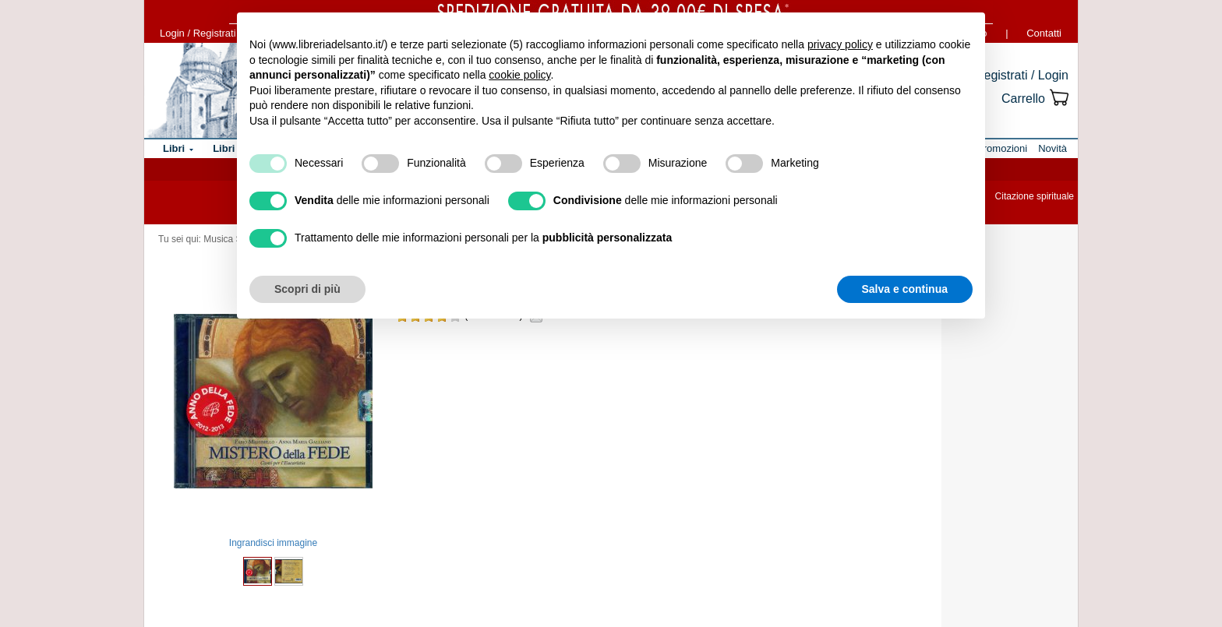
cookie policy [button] (519, 75)
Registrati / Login (1021, 75)
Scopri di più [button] (307, 289)
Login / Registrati (198, 33)
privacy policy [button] (840, 44)
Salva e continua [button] (905, 289)
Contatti (1043, 33)
